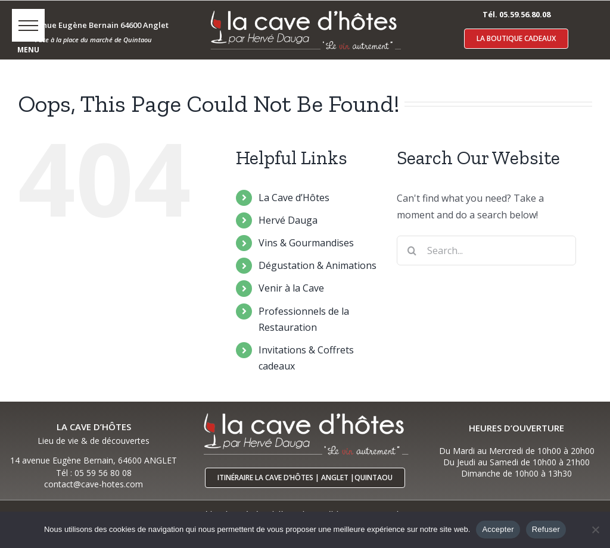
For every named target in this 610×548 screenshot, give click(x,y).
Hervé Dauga (288, 220)
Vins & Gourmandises (306, 242)
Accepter (497, 529)
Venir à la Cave (291, 288)
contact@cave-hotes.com (93, 484)
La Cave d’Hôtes (294, 197)
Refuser (546, 529)
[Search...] (486, 250)
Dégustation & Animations (317, 265)
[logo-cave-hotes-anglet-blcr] (305, 10)
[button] (28, 25)
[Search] (412, 250)
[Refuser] (595, 530)
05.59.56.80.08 (524, 14)
